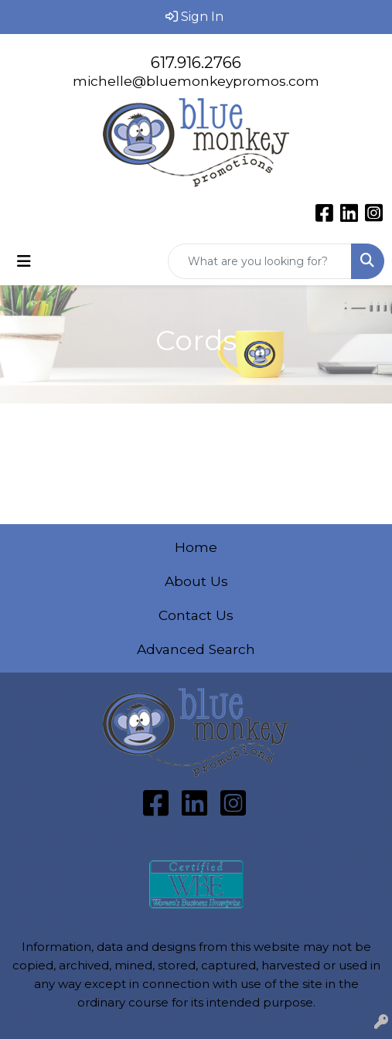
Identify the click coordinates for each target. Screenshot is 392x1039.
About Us (196, 581)
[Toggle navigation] (24, 261)
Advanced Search (196, 649)
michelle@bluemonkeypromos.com (196, 81)
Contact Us (196, 615)
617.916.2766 (196, 62)
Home (196, 547)
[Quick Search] (260, 261)
